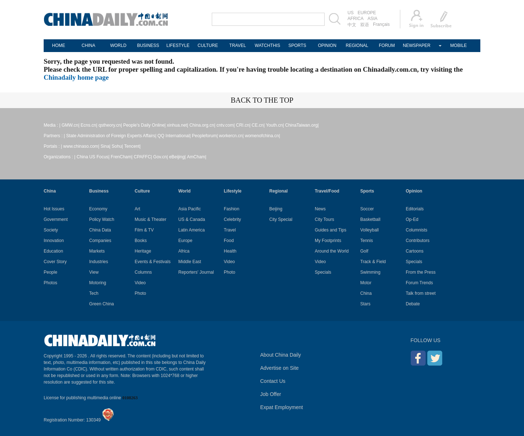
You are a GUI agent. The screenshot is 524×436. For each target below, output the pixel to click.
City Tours (324, 219)
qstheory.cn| (110, 125)
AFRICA (356, 18)
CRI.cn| (243, 125)
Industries (98, 261)
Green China (101, 303)
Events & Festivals (153, 261)
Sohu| (117, 146)
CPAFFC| (143, 156)
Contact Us (272, 381)
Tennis (366, 240)
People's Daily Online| (144, 125)
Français (381, 24)
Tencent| (132, 146)
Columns (143, 272)
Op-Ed (412, 219)
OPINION (327, 45)
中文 (352, 24)
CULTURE (208, 45)
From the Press (421, 272)
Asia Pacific (189, 208)
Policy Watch (101, 219)
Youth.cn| (275, 125)
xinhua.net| (177, 125)
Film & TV (144, 230)
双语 (364, 24)
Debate (413, 303)
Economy (98, 208)
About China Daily (280, 355)
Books (141, 240)
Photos (50, 282)
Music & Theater (150, 219)
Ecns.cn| (89, 125)
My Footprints (328, 240)
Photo (140, 293)
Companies (100, 240)
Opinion (414, 191)
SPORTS (297, 45)
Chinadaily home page (76, 77)
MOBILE (458, 45)
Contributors (417, 240)
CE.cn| (258, 125)
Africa (184, 251)
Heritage (143, 251)
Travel (230, 230)
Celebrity (232, 219)
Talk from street (421, 293)
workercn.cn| (231, 135)
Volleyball (369, 230)
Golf (364, 251)
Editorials (415, 208)
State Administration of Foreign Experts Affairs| (111, 135)
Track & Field (373, 261)
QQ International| (174, 135)
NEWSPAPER (416, 45)
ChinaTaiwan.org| (302, 125)
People (50, 272)
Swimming (370, 272)
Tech (93, 293)
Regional (278, 191)
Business (98, 191)
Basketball (370, 219)
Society (51, 230)
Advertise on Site (279, 368)
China (50, 191)
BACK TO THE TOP (262, 100)
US (351, 12)
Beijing (275, 208)
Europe (185, 240)
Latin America (191, 230)
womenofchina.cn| (262, 135)
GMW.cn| (70, 125)
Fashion (231, 208)
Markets (97, 251)
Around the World (332, 251)
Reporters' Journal (196, 272)
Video (140, 282)
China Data (100, 230)
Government (56, 219)
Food (229, 240)
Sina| (105, 146)
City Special (280, 219)
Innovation (54, 240)
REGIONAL (357, 45)
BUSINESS (148, 45)
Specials (323, 272)
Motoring (97, 282)
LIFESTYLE (177, 45)
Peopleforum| (205, 135)
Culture (142, 191)
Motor (366, 282)
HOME (58, 45)
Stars (365, 303)
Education (53, 251)
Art (137, 208)
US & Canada (191, 219)
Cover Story (55, 261)
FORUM (387, 45)
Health (230, 251)
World (184, 191)
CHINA (88, 45)
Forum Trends (419, 282)
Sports (367, 191)
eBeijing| (177, 156)
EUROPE (367, 12)
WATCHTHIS (267, 45)
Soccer (367, 208)
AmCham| (196, 156)
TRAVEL (237, 45)
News (320, 208)
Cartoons (415, 251)
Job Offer (270, 394)
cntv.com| (226, 125)
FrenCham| (121, 156)
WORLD (118, 45)
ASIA (372, 18)
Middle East (189, 261)
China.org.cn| (202, 125)
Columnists (416, 230)
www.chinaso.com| (81, 146)
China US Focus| (93, 156)
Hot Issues (54, 208)
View (94, 272)
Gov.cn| (160, 156)
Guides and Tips (330, 230)
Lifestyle (233, 191)
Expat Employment (281, 407)
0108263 (130, 397)
